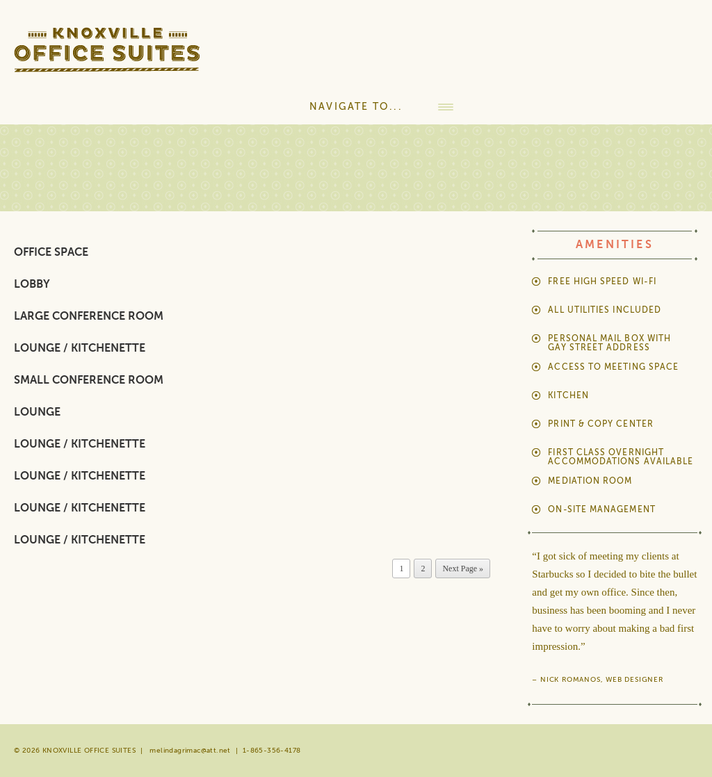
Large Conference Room (88, 316)
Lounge (37, 412)
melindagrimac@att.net (189, 750)
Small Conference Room (88, 380)
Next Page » (462, 568)
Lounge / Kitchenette (79, 348)
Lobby (32, 284)
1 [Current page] (401, 568)
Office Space (51, 252)
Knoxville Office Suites (119, 56)
